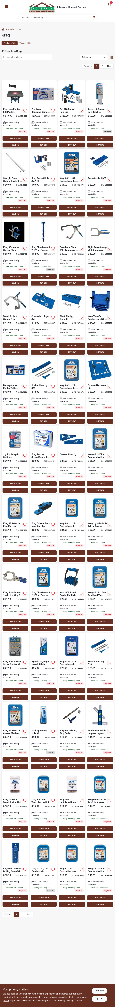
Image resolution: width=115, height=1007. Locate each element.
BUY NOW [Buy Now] (15, 145)
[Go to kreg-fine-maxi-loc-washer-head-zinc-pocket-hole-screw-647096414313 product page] (43, 874)
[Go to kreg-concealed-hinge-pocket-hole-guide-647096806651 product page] (43, 321)
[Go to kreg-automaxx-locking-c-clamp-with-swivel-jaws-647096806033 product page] (15, 321)
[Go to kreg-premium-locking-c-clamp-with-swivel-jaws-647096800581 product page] (15, 598)
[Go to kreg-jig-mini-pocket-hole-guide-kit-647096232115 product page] (43, 736)
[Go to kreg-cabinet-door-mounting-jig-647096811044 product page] (43, 529)
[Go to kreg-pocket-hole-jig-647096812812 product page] (43, 183)
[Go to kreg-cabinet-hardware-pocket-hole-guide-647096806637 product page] (99, 391)
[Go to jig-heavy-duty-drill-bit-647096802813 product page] (43, 667)
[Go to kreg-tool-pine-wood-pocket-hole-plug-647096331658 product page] (43, 805)
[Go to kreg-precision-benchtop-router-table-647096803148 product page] (43, 114)
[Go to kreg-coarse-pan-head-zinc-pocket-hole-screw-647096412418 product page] (71, 874)
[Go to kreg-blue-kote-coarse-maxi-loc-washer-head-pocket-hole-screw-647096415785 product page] (99, 805)
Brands (11, 29)
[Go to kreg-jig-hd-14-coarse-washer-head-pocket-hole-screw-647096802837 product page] (99, 529)
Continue (99, 990)
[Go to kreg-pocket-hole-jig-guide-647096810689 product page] (71, 114)
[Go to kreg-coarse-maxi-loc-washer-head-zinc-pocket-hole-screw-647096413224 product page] (99, 460)
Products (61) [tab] (10, 43)
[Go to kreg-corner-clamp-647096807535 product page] (15, 252)
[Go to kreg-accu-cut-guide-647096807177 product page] (99, 114)
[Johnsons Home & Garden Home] (41, 7)
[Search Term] (57, 17)
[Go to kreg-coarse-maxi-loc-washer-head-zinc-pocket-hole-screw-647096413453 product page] (71, 391)
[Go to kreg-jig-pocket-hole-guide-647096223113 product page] (15, 460)
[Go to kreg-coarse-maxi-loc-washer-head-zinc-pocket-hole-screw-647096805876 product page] (71, 183)
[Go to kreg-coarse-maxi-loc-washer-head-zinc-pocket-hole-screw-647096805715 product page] (15, 736)
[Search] (94, 17)
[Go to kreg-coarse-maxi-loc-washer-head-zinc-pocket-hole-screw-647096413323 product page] (71, 529)
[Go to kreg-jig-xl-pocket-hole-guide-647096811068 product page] (99, 183)
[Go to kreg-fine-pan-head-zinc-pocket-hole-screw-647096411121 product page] (99, 598)
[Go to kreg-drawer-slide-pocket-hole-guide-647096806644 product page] (71, 460)
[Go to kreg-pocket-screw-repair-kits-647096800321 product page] (43, 460)
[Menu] (6, 6)
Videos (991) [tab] (25, 43)
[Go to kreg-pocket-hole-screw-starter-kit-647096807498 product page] (15, 667)
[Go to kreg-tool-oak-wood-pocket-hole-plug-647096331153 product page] (15, 805)
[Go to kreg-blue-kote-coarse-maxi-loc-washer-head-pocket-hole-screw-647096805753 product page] (43, 598)
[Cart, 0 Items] (109, 4)
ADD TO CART (15, 138)
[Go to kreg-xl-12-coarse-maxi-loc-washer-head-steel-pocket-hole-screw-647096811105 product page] (71, 667)
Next (109, 66)
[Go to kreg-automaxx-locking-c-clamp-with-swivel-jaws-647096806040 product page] (71, 252)
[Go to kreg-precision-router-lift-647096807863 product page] (15, 114)
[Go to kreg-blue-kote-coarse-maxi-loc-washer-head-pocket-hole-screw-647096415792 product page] (43, 252)
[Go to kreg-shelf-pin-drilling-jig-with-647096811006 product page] (71, 321)
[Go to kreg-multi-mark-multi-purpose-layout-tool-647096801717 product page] (99, 736)
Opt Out (99, 998)
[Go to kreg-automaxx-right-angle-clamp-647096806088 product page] (99, 252)
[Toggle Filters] (111, 57)
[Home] (3, 29)
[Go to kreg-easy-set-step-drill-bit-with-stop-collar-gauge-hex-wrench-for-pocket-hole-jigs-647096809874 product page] (71, 736)
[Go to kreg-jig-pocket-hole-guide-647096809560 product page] (43, 391)
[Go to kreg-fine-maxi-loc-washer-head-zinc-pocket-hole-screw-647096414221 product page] (15, 529)
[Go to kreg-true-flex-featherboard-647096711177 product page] (99, 321)
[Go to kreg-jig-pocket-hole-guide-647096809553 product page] (99, 667)
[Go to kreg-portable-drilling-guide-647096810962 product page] (15, 874)
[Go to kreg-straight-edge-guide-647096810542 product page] (15, 183)
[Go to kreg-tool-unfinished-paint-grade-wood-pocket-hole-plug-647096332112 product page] (71, 805)
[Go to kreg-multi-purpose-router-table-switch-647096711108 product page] (15, 391)
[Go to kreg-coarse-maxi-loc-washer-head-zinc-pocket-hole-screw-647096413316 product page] (99, 874)
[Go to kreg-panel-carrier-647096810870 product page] (71, 598)
